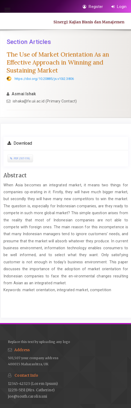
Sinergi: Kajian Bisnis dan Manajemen (88, 21)
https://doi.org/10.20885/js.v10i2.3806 (44, 79)
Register (93, 7)
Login (119, 7)
